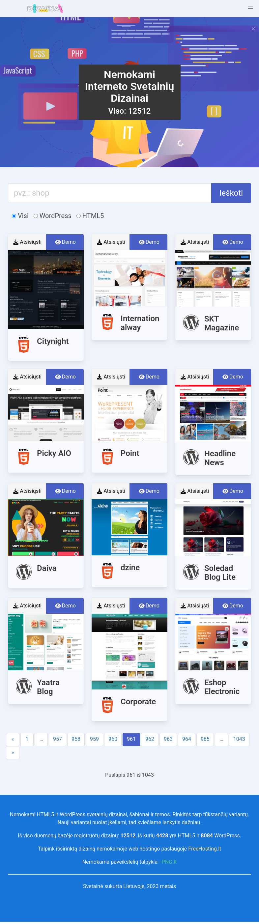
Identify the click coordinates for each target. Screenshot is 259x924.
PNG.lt (169, 862)
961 (131, 739)
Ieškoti (231, 193)
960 (112, 739)
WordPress (53, 216)
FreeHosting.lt (204, 849)
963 (168, 739)
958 (76, 739)
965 (205, 739)
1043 (239, 739)
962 (149, 739)
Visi (20, 216)
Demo (65, 242)
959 (94, 739)
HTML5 (90, 216)
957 (57, 739)
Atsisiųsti (27, 242)
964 (186, 739)
